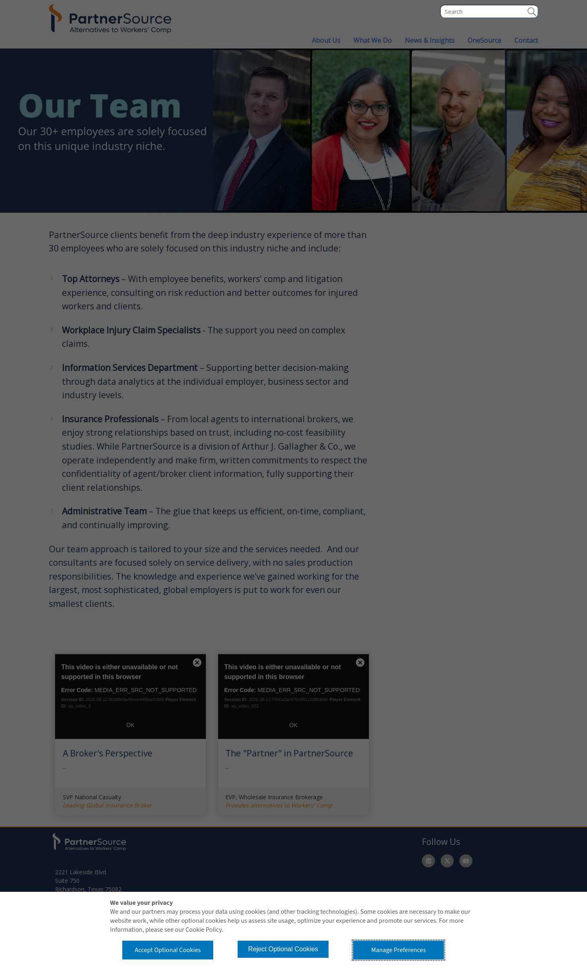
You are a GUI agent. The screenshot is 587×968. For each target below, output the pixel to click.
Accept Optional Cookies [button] (168, 950)
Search (531, 11)
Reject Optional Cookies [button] (283, 949)
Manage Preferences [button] (398, 950)
